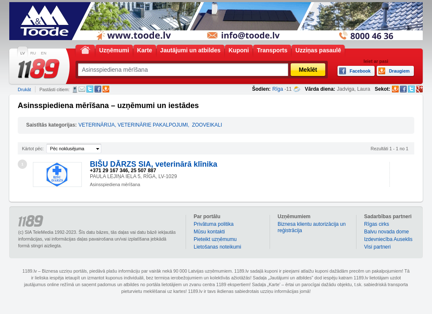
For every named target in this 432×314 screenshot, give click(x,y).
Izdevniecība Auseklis (388, 239)
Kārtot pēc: (33, 148)
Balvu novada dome (386, 232)
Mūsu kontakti (209, 232)
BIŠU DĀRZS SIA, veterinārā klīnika (153, 164)
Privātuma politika (214, 224)
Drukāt (24, 89)
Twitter (89, 89)
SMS (75, 89)
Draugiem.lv (106, 89)
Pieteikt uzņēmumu (215, 239)
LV (22, 53)
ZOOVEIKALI (207, 125)
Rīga (278, 89)
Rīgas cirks (376, 224)
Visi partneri (377, 247)
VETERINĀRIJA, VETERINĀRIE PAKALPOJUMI (133, 125)
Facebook (97, 89)
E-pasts (81, 89)
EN (43, 53)
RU (33, 53)
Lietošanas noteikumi (217, 247)
